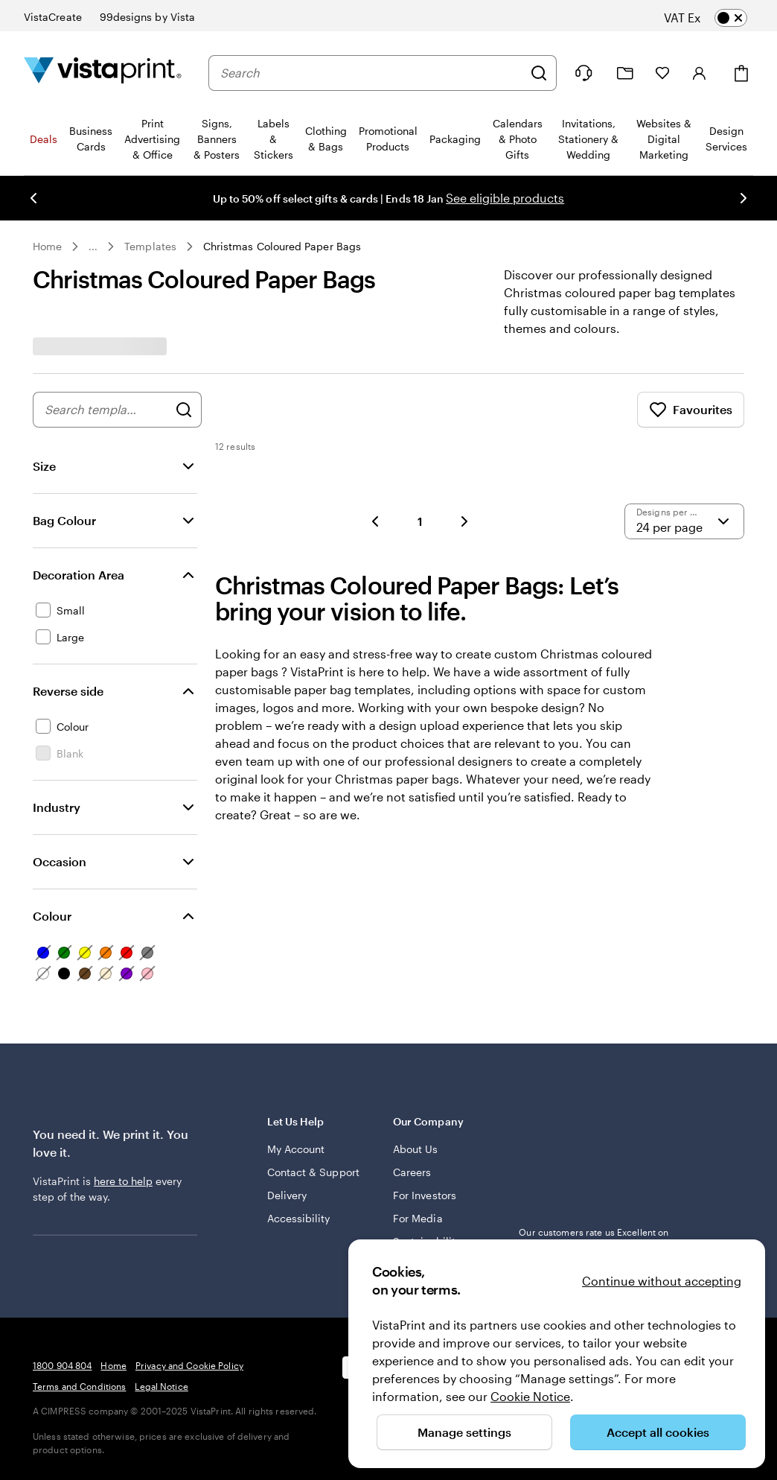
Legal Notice (161, 1386)
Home (47, 246)
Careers (412, 1172)
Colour (52, 916)
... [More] (93, 247)
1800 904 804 (62, 1365)
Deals (43, 139)
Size (44, 466)
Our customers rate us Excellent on (593, 1239)
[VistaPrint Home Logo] (103, 72)
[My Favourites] (662, 73)
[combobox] (371, 73)
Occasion (59, 861)
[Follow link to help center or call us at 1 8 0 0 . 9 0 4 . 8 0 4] (583, 73)
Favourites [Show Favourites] (690, 410)
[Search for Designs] (184, 410)
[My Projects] (625, 73)
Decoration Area (78, 575)
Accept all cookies (658, 1432)
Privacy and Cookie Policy (189, 1365)
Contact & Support (313, 1172)
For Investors (424, 1195)
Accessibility (298, 1218)
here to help (123, 1181)
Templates (150, 246)
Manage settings (464, 1432)
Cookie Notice (530, 1396)
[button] (375, 521)
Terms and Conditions (79, 1386)
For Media (418, 1218)
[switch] (717, 18)
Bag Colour (64, 520)
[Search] (539, 73)
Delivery (287, 1195)
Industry (56, 807)
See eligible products (505, 198)
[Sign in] (700, 73)
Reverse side (68, 691)
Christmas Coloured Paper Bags (282, 246)
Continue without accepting (661, 1281)
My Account (296, 1149)
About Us (415, 1149)
